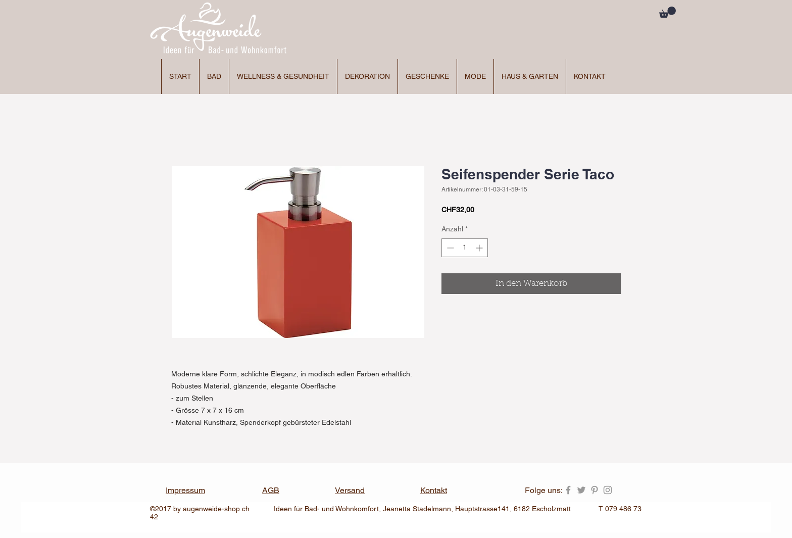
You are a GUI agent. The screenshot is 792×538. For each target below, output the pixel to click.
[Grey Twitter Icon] (581, 490)
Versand (350, 490)
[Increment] (480, 248)
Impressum (185, 490)
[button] (667, 12)
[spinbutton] (465, 248)
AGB (270, 490)
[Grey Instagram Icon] (607, 490)
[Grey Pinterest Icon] (594, 490)
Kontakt (433, 490)
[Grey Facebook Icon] (568, 490)
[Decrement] (449, 248)
